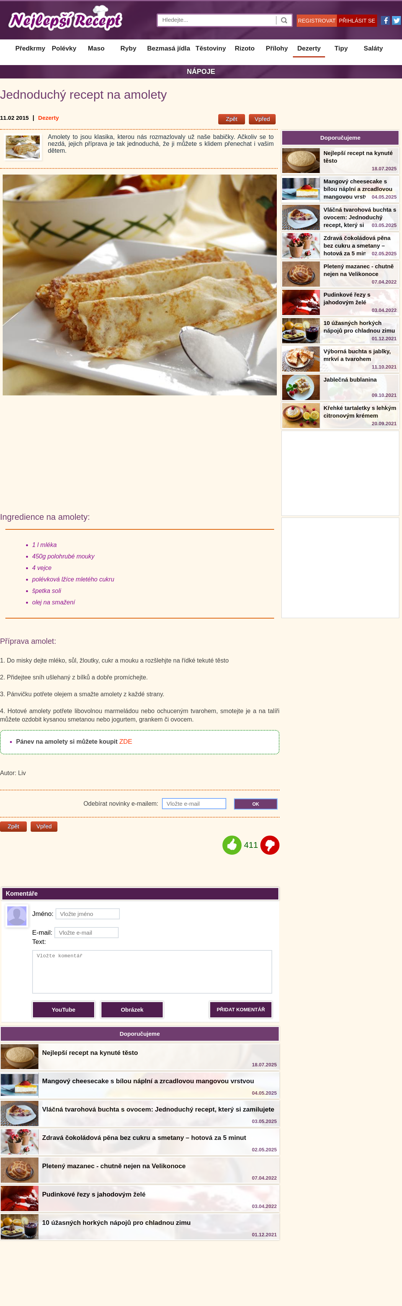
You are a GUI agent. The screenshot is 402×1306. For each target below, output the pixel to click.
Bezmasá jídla (168, 48)
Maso (96, 48)
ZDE (125, 741)
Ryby (129, 48)
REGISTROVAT (316, 21)
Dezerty (308, 48)
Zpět (231, 119)
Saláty (373, 48)
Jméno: (76, 913)
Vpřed (262, 119)
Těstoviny (211, 48)
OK (255, 804)
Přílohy (277, 48)
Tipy (341, 48)
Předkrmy (30, 48)
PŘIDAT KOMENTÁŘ (241, 1009)
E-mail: (75, 932)
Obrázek (132, 1009)
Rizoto (245, 48)
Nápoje (201, 71)
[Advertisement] (340, 567)
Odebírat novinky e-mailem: (154, 803)
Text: (39, 941)
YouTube (63, 1009)
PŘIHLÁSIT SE (357, 21)
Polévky (64, 48)
